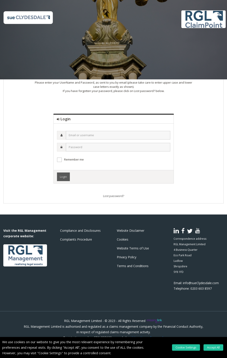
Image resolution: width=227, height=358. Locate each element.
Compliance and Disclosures (80, 230)
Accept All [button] (215, 347)
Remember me (74, 159)
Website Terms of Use (133, 248)
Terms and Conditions (133, 266)
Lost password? (113, 196)
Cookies (122, 239)
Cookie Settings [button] (189, 347)
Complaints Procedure (76, 239)
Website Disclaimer (130, 230)
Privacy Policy (126, 257)
